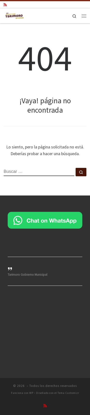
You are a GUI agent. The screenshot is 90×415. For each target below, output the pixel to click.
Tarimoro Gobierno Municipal (27, 275)
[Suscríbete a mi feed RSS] (5, 4)
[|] (14, 15)
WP (31, 393)
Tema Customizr (68, 393)
